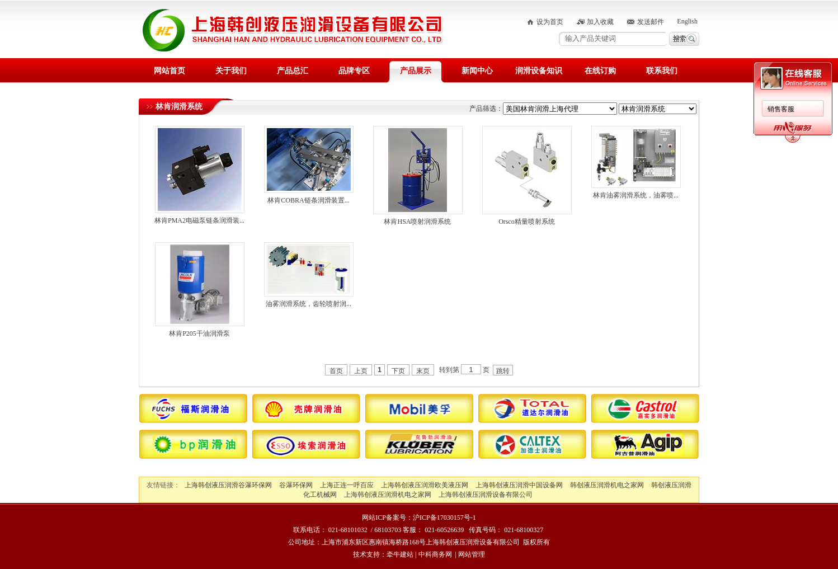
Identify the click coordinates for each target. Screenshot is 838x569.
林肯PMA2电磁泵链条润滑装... (199, 220)
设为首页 (549, 22)
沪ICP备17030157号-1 (444, 517)
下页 (398, 371)
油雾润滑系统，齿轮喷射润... (308, 304)
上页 (361, 371)
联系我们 (661, 71)
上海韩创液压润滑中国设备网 (519, 485)
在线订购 (600, 71)
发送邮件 (650, 22)
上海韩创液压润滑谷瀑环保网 (228, 485)
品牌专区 (354, 71)
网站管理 (471, 554)
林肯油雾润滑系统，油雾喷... (636, 195)
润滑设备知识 (538, 71)
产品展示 (415, 71)
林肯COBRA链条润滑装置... (308, 200)
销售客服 (781, 109)
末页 (423, 371)
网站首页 (169, 71)
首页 (336, 371)
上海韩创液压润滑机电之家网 (387, 495)
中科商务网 (435, 554)
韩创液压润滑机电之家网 (607, 485)
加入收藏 (600, 22)
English (687, 21)
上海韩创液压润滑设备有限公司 (486, 495)
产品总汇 (292, 71)
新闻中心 (477, 71)
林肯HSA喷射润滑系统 (417, 221)
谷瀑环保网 (296, 485)
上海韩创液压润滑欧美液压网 (424, 485)
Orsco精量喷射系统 (526, 221)
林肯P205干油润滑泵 (199, 333)
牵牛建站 (400, 554)
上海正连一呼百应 (347, 485)
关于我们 (231, 71)
